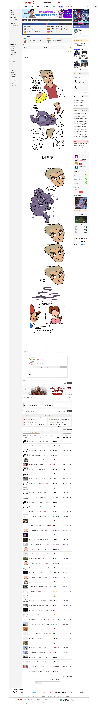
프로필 (36, 367)
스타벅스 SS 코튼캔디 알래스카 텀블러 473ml (81, 149)
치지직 (12, 63)
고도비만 (56, 525)
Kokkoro (56, 652)
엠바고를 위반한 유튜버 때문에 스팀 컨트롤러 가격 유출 (42, 624)
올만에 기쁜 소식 (35, 596)
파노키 (56, 586)
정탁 (56, 488)
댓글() (69, 51)
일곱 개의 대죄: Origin (14, 78)
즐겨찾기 (37, 432)
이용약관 (37, 696)
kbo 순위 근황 (34, 638)
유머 (39, 435)
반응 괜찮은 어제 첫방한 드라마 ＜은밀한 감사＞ (41, 450)
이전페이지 (60, 411)
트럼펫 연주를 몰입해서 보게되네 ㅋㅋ (39, 619)
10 (56, 679)
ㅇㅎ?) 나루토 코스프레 (36, 628)
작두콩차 (56, 497)
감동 (66, 435)
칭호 (47, 367)
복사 (28, 44)
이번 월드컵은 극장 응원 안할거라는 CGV (39, 567)
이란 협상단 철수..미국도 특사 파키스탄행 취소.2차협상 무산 (43, 600)
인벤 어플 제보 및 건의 (14, 25)
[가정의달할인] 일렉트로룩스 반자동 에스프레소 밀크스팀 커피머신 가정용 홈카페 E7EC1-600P (81, 147)
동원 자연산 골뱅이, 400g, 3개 (79, 145)
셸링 (56, 657)
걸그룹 (12, 66)
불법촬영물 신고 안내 (57, 696)
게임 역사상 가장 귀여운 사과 (37, 497)
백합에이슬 (57, 516)
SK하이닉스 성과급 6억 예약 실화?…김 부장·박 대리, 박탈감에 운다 (44, 464)
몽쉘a (56, 520)
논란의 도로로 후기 (35, 506)
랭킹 (42, 367)
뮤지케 (56, 511)
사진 (58, 435)
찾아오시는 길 (64, 696)
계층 (62, 435)
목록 (66, 51)
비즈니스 (32, 696)
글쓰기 (69, 429)
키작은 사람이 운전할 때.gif (37, 469)
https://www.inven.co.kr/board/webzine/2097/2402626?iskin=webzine (37, 380)
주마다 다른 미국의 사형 (36, 572)
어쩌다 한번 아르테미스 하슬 (37, 647)
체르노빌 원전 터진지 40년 (37, 459)
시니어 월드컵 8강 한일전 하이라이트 (39, 445)
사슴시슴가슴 (57, 445)
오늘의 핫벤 (13, 48)
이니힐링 (41, 363)
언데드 (56, 539)
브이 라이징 (13, 76)
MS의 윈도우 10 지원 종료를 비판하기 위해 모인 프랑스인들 (43, 586)
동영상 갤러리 (13, 21)
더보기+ (46, 415)
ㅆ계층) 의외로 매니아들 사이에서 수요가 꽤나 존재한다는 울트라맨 (44, 652)
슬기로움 (56, 478)
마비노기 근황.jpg (35, 520)
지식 (55, 435)
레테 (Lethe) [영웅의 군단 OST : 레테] (39, 549)
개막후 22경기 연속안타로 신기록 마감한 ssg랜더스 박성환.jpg (43, 441)
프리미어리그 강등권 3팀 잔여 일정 (38, 643)
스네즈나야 (57, 544)
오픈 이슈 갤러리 (13, 46)
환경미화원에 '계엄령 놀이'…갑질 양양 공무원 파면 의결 (42, 610)
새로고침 (70, 397)
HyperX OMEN (13, 74)
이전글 (32, 411)
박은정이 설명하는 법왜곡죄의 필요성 (39, 657)
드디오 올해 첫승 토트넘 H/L (37, 511)
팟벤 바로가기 (13, 61)
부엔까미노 (57, 628)
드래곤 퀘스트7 (13, 83)
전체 (24, 435)
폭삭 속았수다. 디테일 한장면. (37, 530)
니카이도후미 (57, 459)
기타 (70, 435)
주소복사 (24, 380)
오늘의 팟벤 (13, 50)
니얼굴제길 (57, 553)
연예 (35, 435)
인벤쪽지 (38, 363)
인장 (30, 367)
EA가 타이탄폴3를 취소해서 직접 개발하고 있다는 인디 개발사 (43, 633)
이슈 (29, 435)
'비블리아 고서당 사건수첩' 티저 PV (38, 539)
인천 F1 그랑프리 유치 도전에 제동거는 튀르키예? (41, 478)
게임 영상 (12, 72)
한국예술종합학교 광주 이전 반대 (38, 488)
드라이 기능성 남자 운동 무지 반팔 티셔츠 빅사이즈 (81, 143)
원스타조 (25, 47)
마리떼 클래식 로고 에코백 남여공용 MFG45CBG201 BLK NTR (81, 151)
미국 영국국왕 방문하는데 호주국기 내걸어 (40, 525)
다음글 (27, 411)
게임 (51, 435)
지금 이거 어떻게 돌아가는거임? (38, 661)
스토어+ (86, 40)
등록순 (27, 397)
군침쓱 (56, 591)
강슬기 (56, 441)
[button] (34, 426)
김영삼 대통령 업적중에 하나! (37, 577)
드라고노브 (57, 619)
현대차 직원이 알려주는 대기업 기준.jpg (39, 502)
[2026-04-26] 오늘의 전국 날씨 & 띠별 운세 (40, 553)
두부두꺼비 (57, 610)
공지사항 (69, 696)
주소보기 (24, 44)
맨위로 (64, 411)
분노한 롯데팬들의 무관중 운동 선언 (38, 671)
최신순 (31, 397)
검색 (58, 682)
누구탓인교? (34, 614)
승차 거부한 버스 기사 (36, 666)
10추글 (32, 432)
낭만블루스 (57, 661)
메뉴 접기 (63, 367)
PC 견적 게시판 (13, 54)
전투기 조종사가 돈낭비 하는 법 (38, 563)
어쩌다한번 (57, 647)
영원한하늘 (57, 530)
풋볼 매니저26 (13, 85)
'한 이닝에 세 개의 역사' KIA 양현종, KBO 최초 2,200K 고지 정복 (43, 455)
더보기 (43, 363)
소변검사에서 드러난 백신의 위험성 (38, 544)
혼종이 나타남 (34, 591)
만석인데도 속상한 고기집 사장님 (38, 492)
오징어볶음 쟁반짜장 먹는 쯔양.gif (38, 483)
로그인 (88, 6)
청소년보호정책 (49, 696)
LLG (56, 464)
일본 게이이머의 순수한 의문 (37, 516)
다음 (58, 679)
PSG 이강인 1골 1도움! (36, 558)
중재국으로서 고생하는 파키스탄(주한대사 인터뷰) (41, 605)
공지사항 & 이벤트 (14, 19)
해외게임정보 (13, 70)
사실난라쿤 (57, 572)
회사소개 (28, 696)
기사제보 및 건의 (13, 23)
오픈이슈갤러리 (69, 44)
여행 (11, 68)
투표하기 (80, 191)
